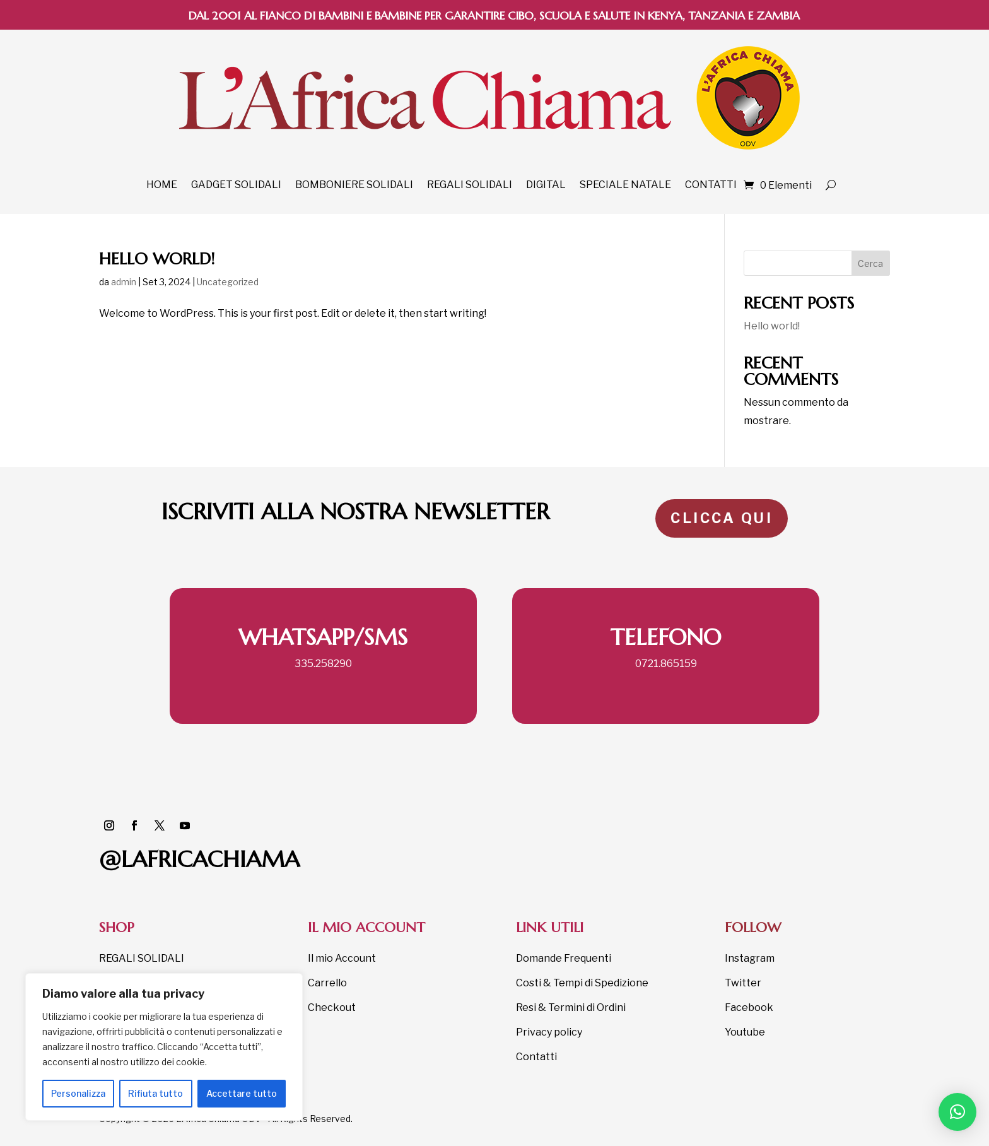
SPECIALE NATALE (625, 185)
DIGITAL (546, 185)
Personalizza (78, 1093)
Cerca (870, 263)
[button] (957, 1112)
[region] (164, 1047)
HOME (161, 185)
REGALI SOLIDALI (469, 185)
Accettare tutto (241, 1093)
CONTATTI (711, 185)
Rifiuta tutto (155, 1093)
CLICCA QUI (721, 518)
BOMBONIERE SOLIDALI (354, 185)
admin (123, 281)
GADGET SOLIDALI (236, 185)
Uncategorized (228, 281)
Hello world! (156, 259)
